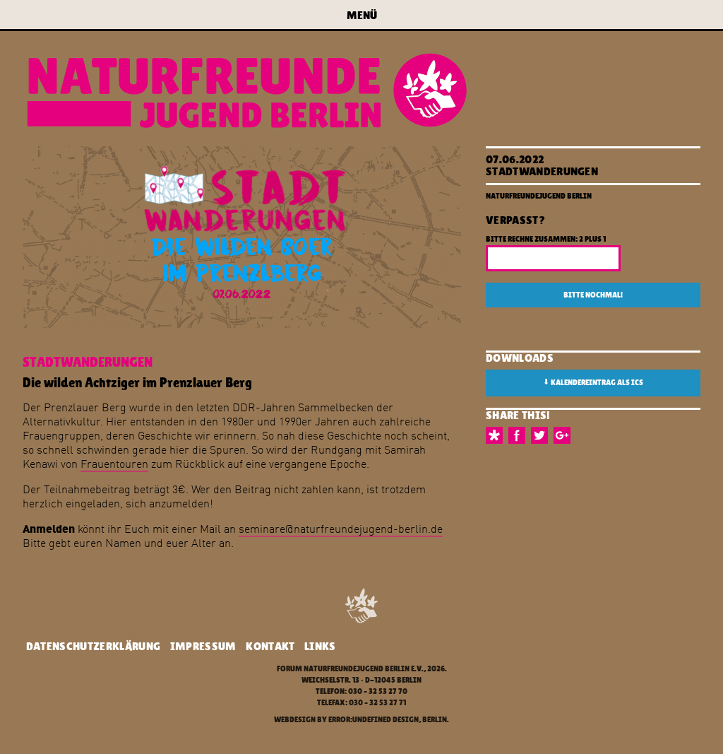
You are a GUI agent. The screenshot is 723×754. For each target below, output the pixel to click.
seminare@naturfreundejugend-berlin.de (341, 529)
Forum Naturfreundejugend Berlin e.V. (350, 668)
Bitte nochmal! (593, 295)
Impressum (203, 646)
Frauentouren (114, 463)
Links (320, 646)
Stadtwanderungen (542, 171)
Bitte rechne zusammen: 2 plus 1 (546, 239)
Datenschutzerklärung (93, 646)
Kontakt (270, 646)
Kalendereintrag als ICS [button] (593, 382)
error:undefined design (373, 719)
